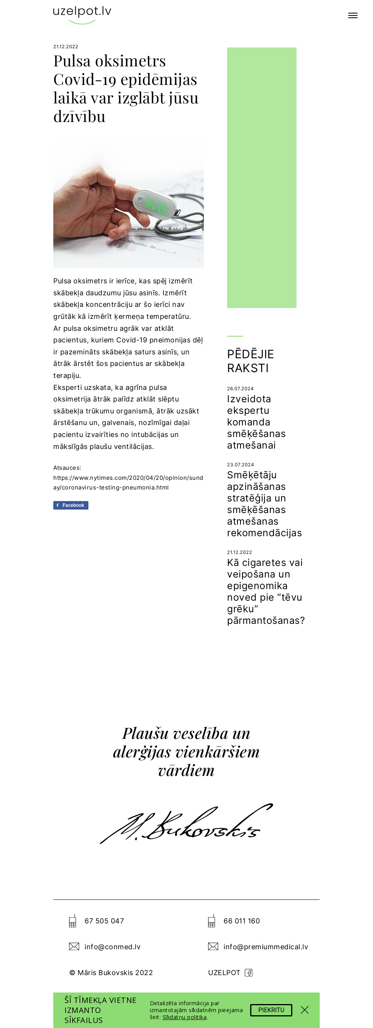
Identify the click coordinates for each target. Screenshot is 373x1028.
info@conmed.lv (113, 947)
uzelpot (230, 973)
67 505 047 (104, 921)
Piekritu (271, 1010)
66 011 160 (242, 921)
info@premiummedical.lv (266, 947)
